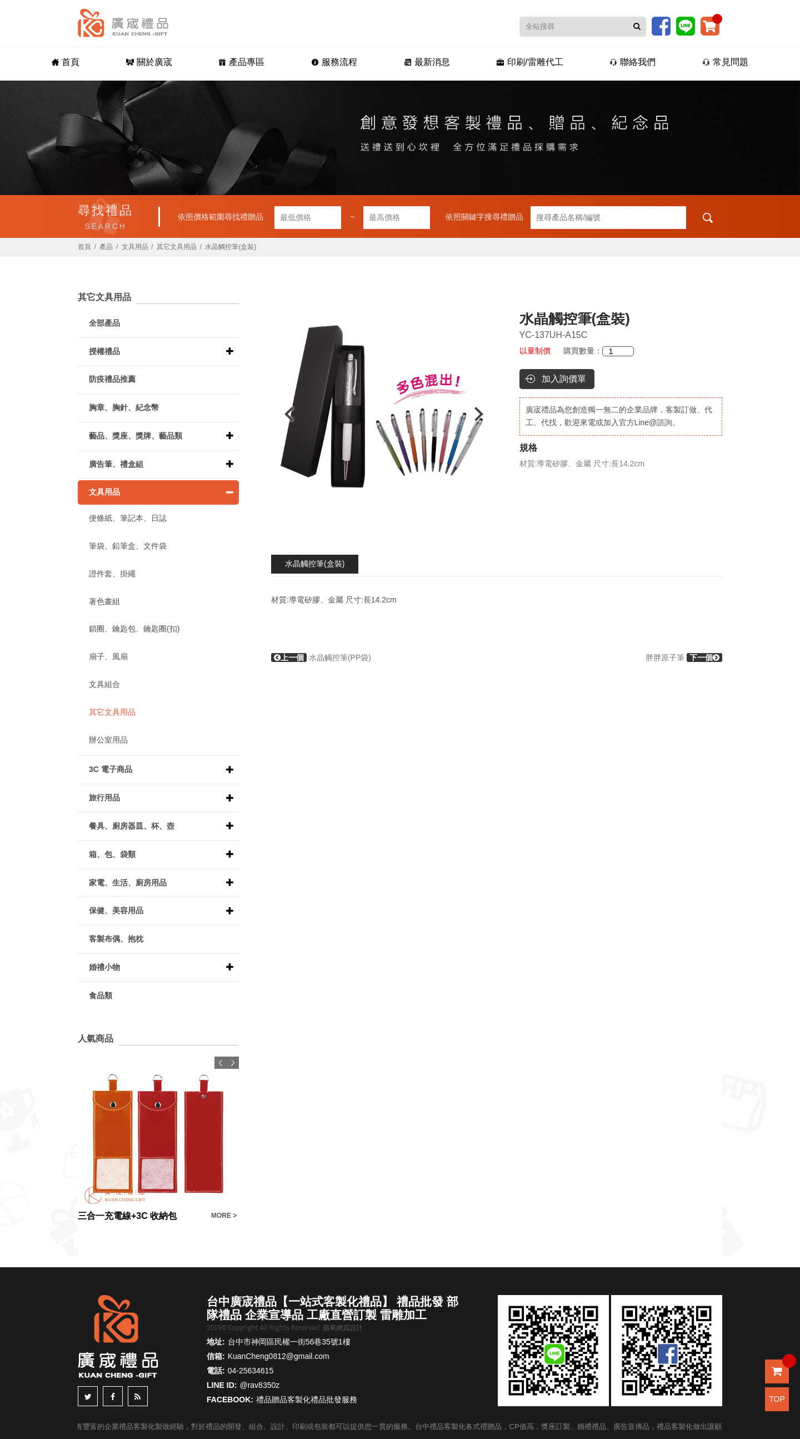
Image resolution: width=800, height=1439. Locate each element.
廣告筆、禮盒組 (116, 464)
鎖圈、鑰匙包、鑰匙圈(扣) (134, 628)
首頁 (65, 62)
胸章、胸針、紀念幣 (124, 407)
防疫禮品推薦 (112, 379)
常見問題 (725, 62)
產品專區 (241, 62)
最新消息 (427, 62)
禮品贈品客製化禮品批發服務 (306, 1399)
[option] (384, 414)
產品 (106, 247)
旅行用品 (104, 797)
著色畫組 (104, 601)
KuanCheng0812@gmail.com (278, 1356)
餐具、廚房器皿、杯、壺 (131, 825)
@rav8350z (259, 1385)
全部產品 (104, 322)
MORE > (224, 1215)
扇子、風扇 (108, 656)
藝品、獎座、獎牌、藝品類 (135, 435)
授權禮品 (104, 351)
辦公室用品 (108, 739)
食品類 (100, 995)
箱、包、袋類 (112, 854)
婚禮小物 (104, 967)
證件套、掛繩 (112, 573)
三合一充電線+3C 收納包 (127, 1216)
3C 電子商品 (110, 769)
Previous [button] (283, 414)
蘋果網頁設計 (343, 1327)
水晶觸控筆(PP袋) (321, 657)
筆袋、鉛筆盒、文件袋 (128, 545)
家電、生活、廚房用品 (128, 882)
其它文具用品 (177, 247)
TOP (777, 1399)
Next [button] (484, 414)
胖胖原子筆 (684, 657)
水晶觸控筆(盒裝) (314, 563)
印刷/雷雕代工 (530, 62)
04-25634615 (251, 1370)
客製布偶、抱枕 (116, 938)
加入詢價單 (564, 379)
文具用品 (135, 247)
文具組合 (104, 684)
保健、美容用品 (116, 910)
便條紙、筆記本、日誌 (128, 518)
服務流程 (334, 62)
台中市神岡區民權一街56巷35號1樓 (289, 1341)
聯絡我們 (632, 62)
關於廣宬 (149, 62)
